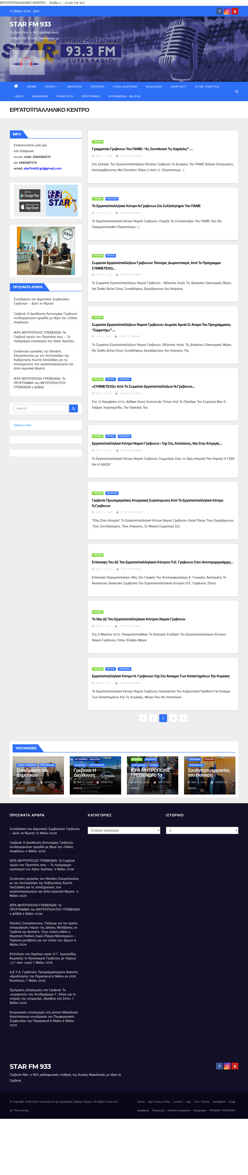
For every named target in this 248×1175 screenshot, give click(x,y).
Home (31, 86)
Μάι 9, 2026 (85, 782)
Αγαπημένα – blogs (125, 96)
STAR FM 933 (30, 24)
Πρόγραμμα (91, 96)
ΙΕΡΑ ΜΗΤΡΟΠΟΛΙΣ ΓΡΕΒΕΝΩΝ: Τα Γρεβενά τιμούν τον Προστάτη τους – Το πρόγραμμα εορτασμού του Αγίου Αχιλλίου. (44, 337)
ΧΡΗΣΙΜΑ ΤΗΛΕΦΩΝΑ (222, 1110)
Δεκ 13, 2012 (103, 683)
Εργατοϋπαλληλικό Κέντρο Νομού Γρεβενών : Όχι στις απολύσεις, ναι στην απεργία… (157, 443)
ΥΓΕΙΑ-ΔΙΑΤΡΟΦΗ (125, 86)
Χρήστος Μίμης (129, 156)
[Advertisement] (116, 1146)
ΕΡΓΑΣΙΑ (111, 256)
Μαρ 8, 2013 (103, 626)
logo (18, 96)
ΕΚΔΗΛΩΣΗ (154, 86)
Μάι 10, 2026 (28, 782)
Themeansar (21, 1110)
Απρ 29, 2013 (104, 512)
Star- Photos (207, 86)
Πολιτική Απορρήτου (179, 1110)
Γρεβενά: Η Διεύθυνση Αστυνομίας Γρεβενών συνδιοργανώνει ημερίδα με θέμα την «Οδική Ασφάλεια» (46, 318)
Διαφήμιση (40, 96)
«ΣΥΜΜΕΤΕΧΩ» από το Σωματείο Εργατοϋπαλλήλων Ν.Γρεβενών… (143, 386)
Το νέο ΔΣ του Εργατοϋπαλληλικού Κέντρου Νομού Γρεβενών (138, 619)
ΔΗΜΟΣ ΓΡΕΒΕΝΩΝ (27, 765)
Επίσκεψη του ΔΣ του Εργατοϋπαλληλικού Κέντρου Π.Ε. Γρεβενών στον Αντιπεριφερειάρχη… (162, 562)
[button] (236, 91)
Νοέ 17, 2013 (103, 393)
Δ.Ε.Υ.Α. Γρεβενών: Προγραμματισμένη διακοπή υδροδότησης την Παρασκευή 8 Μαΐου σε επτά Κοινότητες (44, 976)
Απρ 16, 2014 (103, 274)
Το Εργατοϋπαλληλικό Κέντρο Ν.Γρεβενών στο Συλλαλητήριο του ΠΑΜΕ (146, 206)
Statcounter (23, 425)
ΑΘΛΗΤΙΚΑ (74, 86)
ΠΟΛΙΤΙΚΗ (97, 86)
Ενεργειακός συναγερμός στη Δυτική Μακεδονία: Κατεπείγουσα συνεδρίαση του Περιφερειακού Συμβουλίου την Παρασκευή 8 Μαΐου (44, 1017)
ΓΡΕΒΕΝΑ (97, 142)
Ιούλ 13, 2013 (103, 450)
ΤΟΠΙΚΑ (52, 86)
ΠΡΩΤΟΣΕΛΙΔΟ (47, 765)
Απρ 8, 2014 (103, 336)
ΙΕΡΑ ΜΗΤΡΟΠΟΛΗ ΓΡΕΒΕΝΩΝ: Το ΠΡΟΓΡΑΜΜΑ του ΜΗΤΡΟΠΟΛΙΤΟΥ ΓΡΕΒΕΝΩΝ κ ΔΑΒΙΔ (40, 383)
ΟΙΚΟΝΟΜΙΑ (124, 379)
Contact (178, 86)
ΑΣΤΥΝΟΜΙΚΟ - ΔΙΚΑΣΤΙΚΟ (87, 759)
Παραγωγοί (65, 96)
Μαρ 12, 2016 (103, 156)
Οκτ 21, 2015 (103, 213)
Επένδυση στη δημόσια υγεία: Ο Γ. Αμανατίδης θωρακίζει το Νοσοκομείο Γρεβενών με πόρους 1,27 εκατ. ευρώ (43, 958)
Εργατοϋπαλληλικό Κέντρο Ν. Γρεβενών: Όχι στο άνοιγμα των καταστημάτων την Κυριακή (160, 676)
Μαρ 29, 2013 (104, 569)
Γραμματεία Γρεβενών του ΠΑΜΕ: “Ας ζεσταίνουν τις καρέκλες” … (142, 149)
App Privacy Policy (159, 1101)
